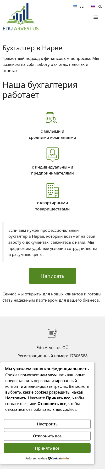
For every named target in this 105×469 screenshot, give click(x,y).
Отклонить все (47, 436)
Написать (52, 275)
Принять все (47, 448)
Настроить (47, 424)
